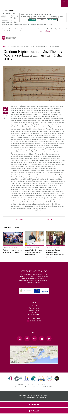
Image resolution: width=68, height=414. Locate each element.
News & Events (30, 46)
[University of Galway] (9, 38)
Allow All (32, 19)
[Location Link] (34, 362)
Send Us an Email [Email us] (35, 321)
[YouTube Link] (34, 338)
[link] (10, 378)
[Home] (4, 46)
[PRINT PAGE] (34, 410)
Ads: (61, 16)
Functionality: (24, 16)
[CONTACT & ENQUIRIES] (29, 397)
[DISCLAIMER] (23, 395)
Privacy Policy (45, 31)
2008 (46, 46)
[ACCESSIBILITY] (41, 397)
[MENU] (64, 3)
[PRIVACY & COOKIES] (34, 395)
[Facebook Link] (27, 338)
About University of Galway (15, 46)
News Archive (40, 46)
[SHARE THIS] (34, 404)
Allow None (42, 19)
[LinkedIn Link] (41, 338)
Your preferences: (39, 16)
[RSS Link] (49, 338)
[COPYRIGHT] (45, 395)
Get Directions (35, 318)
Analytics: (52, 16)
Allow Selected (53, 19)
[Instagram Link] (19, 338)
